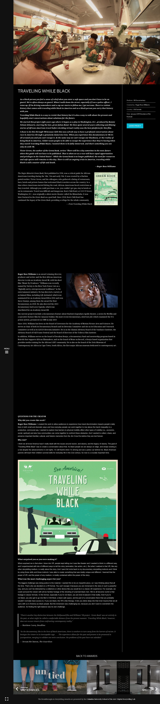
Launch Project (135, 126)
